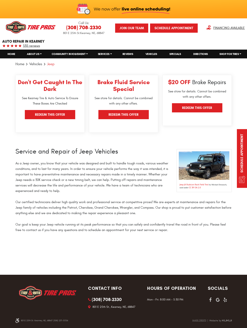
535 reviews (31, 46)
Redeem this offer (50, 115)
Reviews (127, 54)
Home (11, 54)
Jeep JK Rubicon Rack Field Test (194, 184)
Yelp (225, 299)
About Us (33, 54)
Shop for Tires (229, 54)
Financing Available (229, 28)
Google (217, 299)
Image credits (199, 320)
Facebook (210, 299)
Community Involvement (69, 54)
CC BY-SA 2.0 (195, 187)
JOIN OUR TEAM (132, 28)
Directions (200, 54)
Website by (220, 320)
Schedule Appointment (173, 28)
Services (103, 54)
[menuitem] (11, 54)
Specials (175, 54)
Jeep (50, 64)
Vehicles (151, 54)
